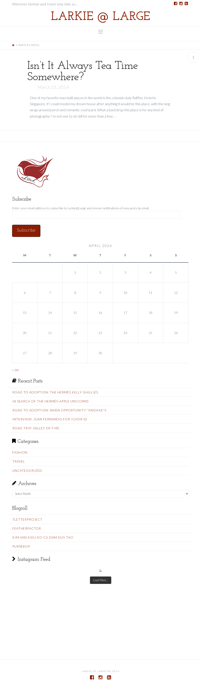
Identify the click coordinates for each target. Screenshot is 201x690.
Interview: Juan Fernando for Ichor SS (49, 419)
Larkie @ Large (100, 17)
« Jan (15, 370)
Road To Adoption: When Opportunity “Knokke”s (59, 410)
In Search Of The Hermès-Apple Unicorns (50, 401)
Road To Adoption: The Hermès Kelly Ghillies (55, 392)
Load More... (100, 580)
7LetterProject (27, 519)
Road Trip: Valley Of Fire (35, 428)
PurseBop (21, 546)
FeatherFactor (26, 528)
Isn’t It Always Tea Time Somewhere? (82, 71)
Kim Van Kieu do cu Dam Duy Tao (42, 537)
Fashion (19, 452)
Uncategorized (27, 470)
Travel (18, 461)
